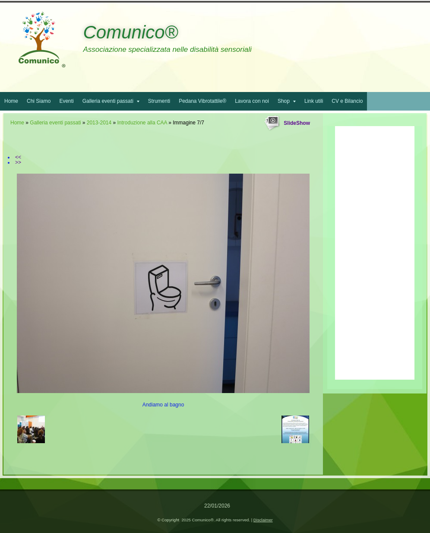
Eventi (66, 101)
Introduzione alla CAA (142, 123)
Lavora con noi (252, 101)
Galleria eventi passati (110, 101)
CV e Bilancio (347, 101)
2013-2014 (99, 123)
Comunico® (130, 32)
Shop (287, 101)
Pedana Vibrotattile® (202, 101)
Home (11, 101)
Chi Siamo (39, 101)
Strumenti (159, 101)
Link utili (313, 101)
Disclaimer (263, 519)
